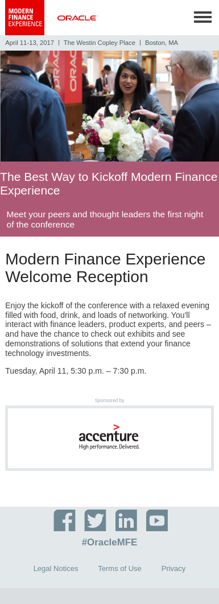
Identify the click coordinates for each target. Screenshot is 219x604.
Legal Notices (56, 568)
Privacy (174, 568)
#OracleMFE (110, 543)
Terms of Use (120, 568)
